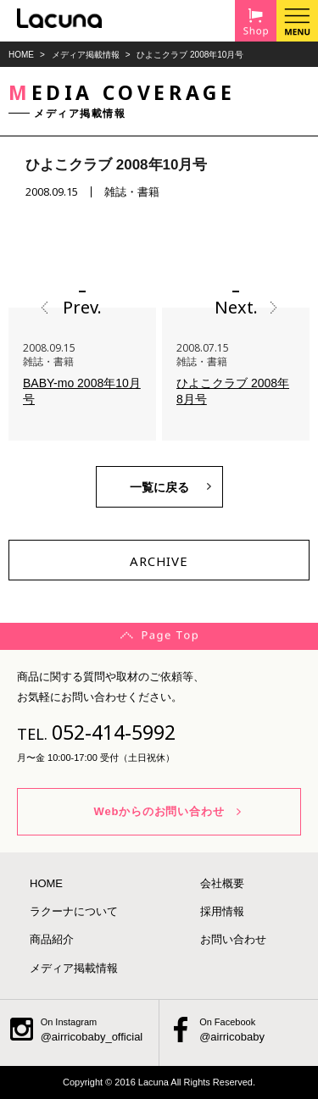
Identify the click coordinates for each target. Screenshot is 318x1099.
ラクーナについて (74, 911)
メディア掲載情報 (86, 54)
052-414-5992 (114, 732)
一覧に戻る (159, 487)
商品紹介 (52, 939)
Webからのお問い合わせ (159, 811)
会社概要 (222, 883)
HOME (21, 54)
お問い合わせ (233, 939)
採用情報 (222, 911)
